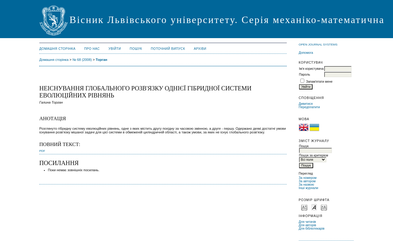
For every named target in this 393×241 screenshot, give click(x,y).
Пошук (136, 48)
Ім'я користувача (311, 68)
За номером (308, 178)
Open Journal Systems (318, 44)
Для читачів (307, 221)
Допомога (306, 52)
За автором (307, 181)
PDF (42, 150)
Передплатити (309, 107)
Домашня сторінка (57, 48)
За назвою (306, 184)
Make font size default (314, 207)
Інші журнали (308, 188)
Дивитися (306, 103)
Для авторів (307, 225)
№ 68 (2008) (82, 59)
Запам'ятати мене (319, 81)
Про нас (92, 48)
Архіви (200, 48)
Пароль (304, 74)
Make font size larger (324, 207)
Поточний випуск (168, 48)
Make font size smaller (304, 207)
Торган (101, 59)
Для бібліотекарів (312, 228)
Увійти (114, 48)
